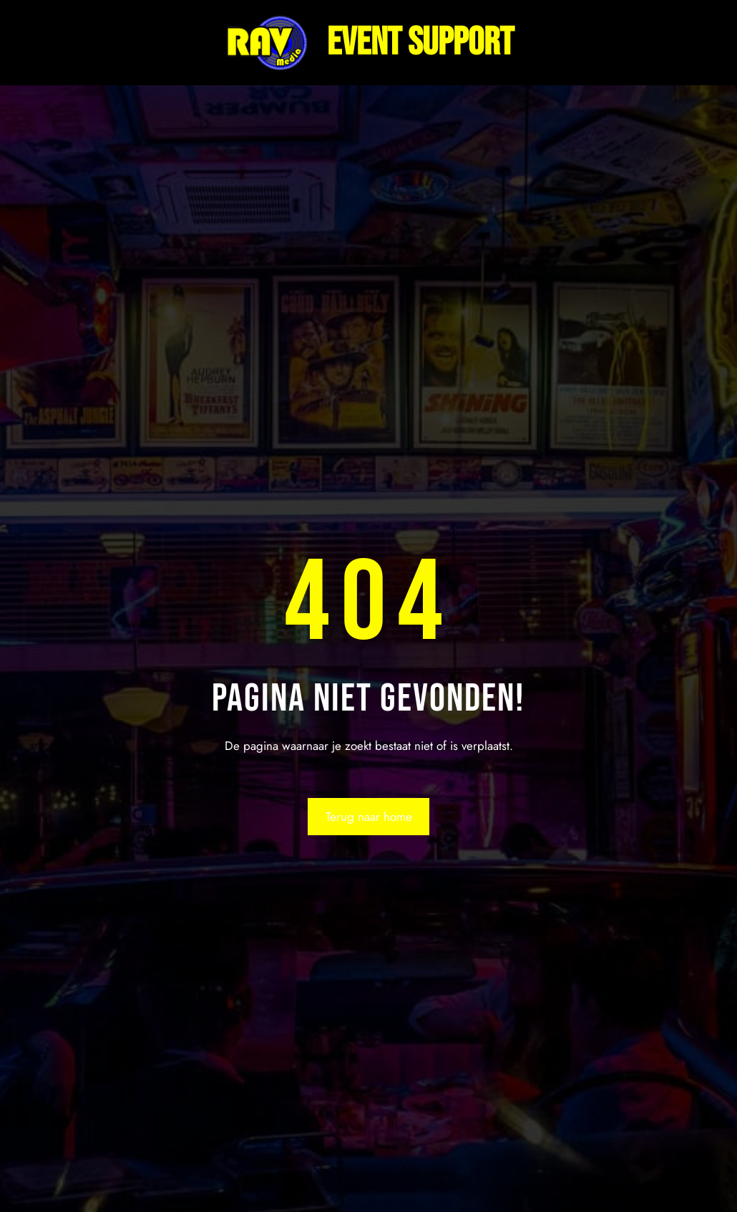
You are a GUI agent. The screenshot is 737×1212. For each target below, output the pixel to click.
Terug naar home (369, 816)
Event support (420, 43)
